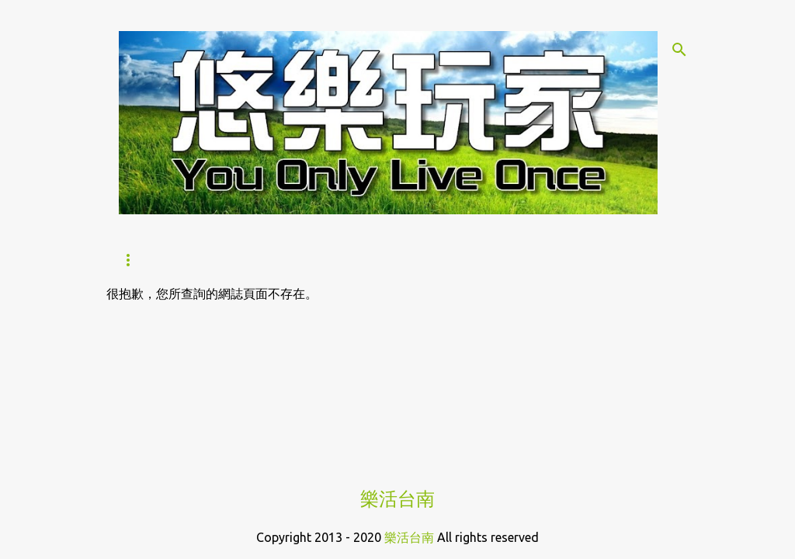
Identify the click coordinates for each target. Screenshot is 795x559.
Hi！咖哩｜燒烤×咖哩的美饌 (256, 260)
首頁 (131, 260)
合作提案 (539, 260)
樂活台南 (397, 498)
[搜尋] (679, 49)
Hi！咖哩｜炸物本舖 (424, 260)
